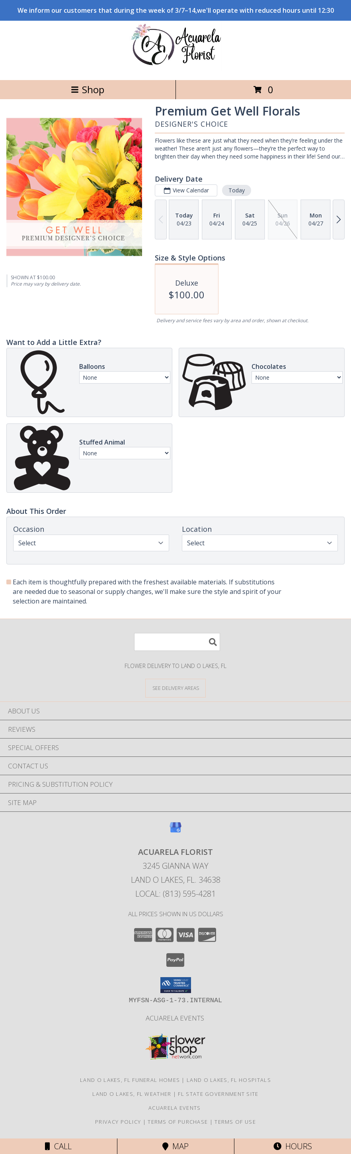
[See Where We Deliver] (175, 688)
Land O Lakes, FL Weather (131, 1093)
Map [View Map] (175, 1146)
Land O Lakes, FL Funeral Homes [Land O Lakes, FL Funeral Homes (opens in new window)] (130, 1079)
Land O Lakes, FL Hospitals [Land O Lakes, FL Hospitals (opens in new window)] (229, 1079)
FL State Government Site (218, 1093)
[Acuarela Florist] (175, 68)
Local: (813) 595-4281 (175, 893)
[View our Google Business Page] (175, 831)
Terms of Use (235, 1121)
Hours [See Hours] (292, 1146)
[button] (175, 985)
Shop (87, 89)
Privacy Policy (118, 1121)
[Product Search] (177, 642)
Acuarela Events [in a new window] (176, 1018)
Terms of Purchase (178, 1121)
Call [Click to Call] (58, 1146)
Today (236, 190)
